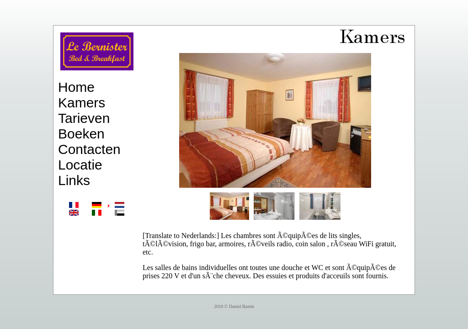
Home (76, 87)
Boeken (81, 133)
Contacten (89, 149)
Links (74, 180)
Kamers (81, 102)
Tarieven (84, 118)
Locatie (80, 164)
